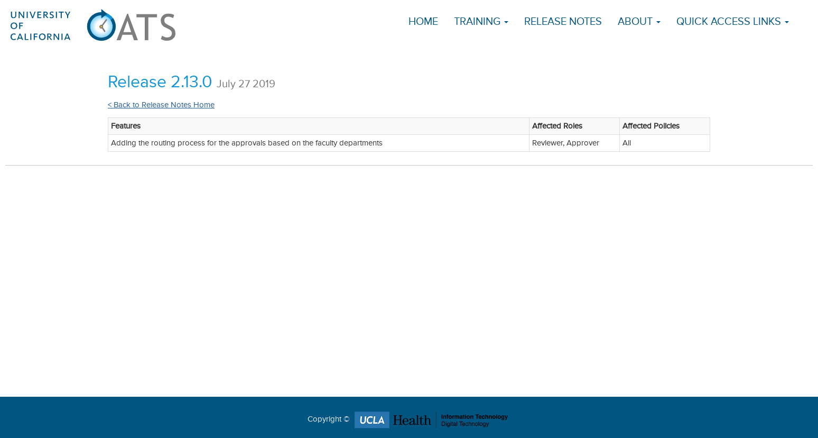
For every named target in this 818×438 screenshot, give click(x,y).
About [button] (639, 22)
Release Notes (563, 22)
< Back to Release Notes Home (161, 105)
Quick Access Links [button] (732, 22)
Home (423, 22)
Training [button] (481, 22)
